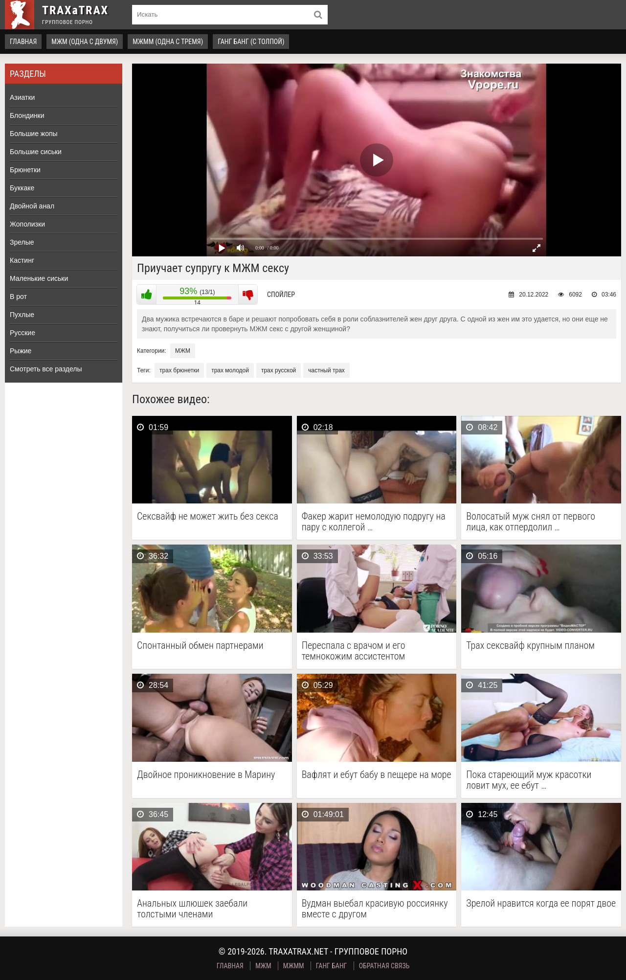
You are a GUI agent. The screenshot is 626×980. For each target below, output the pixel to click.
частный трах (326, 370)
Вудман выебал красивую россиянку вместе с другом (375, 908)
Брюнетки (25, 170)
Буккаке (22, 188)
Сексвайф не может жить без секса (207, 516)
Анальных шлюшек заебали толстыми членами (192, 908)
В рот (18, 296)
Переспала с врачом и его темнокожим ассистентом (353, 650)
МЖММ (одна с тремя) (168, 42)
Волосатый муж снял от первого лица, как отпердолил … (530, 521)
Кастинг (22, 260)
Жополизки (27, 224)
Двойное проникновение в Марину (206, 774)
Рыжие (20, 351)
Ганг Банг (331, 966)
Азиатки (22, 97)
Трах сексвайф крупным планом (530, 645)
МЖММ (293, 966)
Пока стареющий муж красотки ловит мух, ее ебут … (528, 780)
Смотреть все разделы (46, 369)
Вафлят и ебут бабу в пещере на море (376, 774)
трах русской (278, 370)
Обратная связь (384, 966)
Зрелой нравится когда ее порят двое (541, 903)
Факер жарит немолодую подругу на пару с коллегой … (374, 521)
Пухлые (22, 315)
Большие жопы (34, 133)
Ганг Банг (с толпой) (251, 42)
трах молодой (230, 370)
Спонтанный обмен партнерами (200, 645)
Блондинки (27, 115)
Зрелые (22, 242)
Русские (22, 333)
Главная (23, 42)
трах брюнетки (179, 370)
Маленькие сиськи (39, 278)
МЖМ (182, 350)
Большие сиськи (36, 152)
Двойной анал (32, 206)
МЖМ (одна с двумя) (84, 42)
